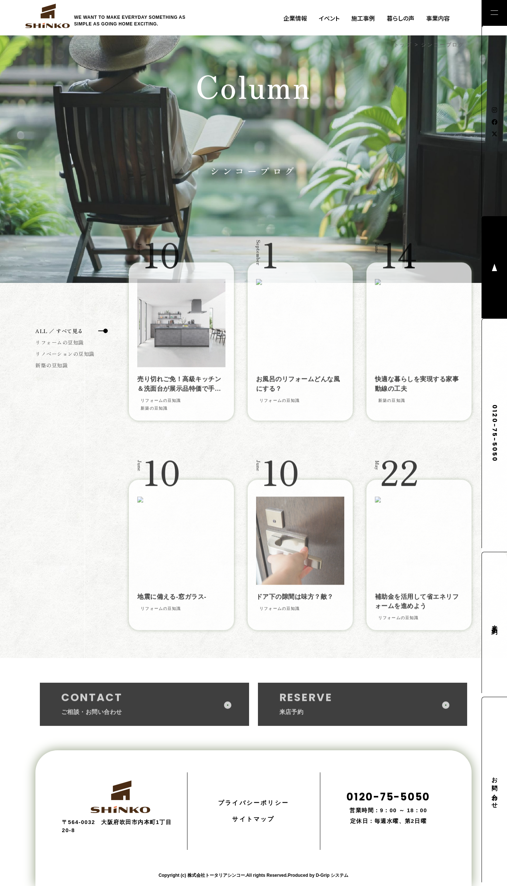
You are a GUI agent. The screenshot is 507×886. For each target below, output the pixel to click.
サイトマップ (253, 819)
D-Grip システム (332, 875)
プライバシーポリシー (253, 803)
